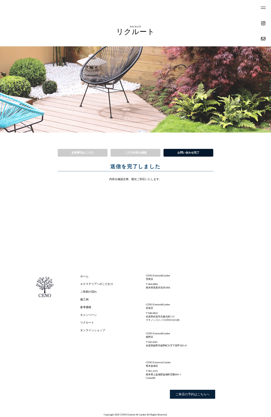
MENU (263, 8)
